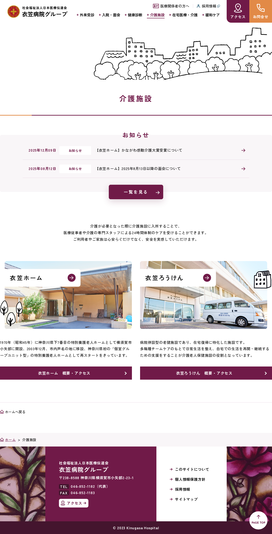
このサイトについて (192, 469)
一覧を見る (136, 192)
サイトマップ (186, 499)
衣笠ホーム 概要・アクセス (64, 373)
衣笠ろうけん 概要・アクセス (204, 373)
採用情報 (182, 489)
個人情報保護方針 (190, 479)
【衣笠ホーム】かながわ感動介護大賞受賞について (138, 150)
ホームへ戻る (15, 411)
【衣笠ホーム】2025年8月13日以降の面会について (138, 168)
